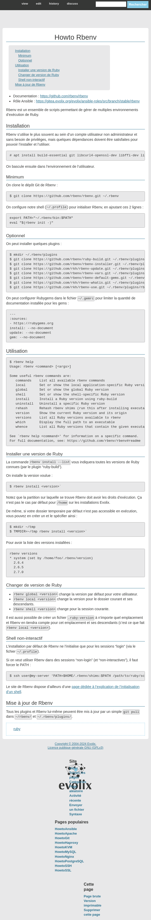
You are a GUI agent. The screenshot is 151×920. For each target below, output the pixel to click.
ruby (16, 729)
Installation (22, 51)
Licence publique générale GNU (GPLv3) (75, 747)
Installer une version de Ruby (39, 70)
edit (38, 3)
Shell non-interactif (31, 80)
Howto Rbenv (75, 37)
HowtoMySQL (66, 852)
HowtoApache (66, 833)
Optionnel (25, 60)
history (54, 3)
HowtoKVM (63, 847)
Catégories (77, 782)
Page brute (92, 896)
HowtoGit (62, 838)
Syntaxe (75, 814)
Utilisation (22, 65)
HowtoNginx (64, 856)
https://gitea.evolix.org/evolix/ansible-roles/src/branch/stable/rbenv (88, 101)
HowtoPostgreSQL (69, 861)
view (25, 3)
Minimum (24, 55)
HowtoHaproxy (66, 843)
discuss (72, 3)
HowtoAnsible (66, 829)
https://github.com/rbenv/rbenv (64, 96)
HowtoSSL (63, 870)
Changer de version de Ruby (38, 75)
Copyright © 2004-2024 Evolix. (75, 744)
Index (73, 768)
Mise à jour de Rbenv (30, 84)
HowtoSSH (63, 866)
